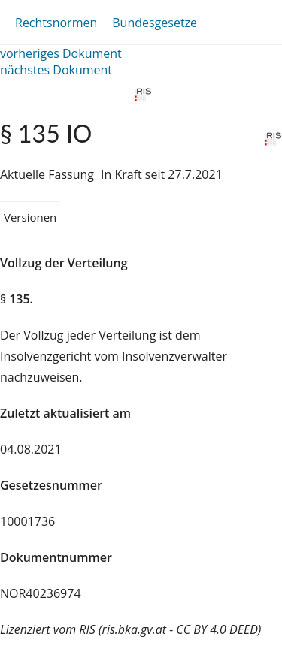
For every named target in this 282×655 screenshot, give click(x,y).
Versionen (30, 217)
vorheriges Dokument (61, 53)
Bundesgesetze (154, 22)
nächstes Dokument (56, 70)
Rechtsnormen (56, 22)
